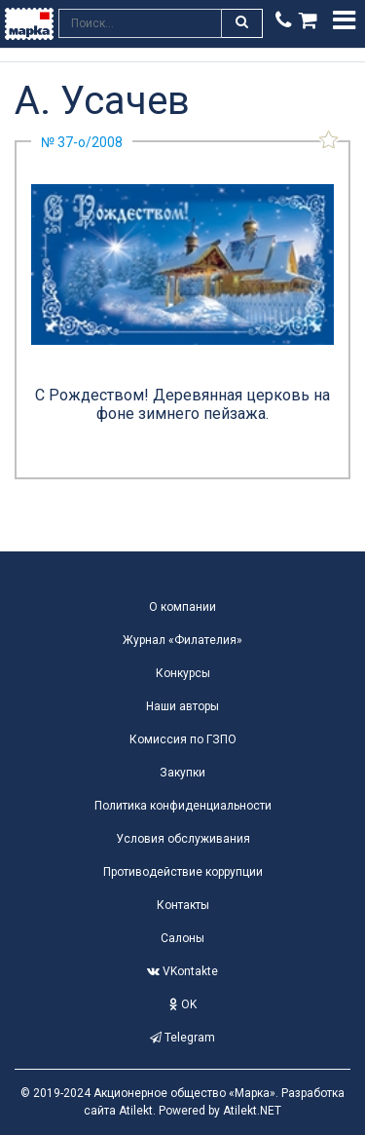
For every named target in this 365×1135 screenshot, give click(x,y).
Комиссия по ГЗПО (183, 739)
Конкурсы (183, 673)
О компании (182, 607)
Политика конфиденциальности (183, 806)
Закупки (182, 772)
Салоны (182, 938)
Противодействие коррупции (183, 872)
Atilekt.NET (252, 1110)
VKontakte (182, 971)
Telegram (182, 1037)
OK (183, 1004)
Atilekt (136, 1110)
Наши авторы (182, 706)
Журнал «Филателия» (182, 640)
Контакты (183, 905)
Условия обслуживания (183, 839)
